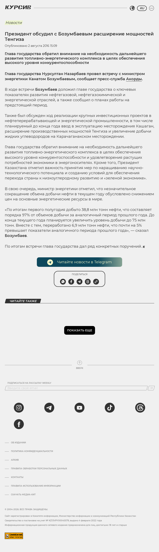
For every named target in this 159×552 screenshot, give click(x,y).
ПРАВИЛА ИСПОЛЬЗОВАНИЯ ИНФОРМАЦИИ (36, 486)
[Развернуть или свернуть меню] (151, 8)
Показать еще (79, 330)
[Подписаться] (151, 388)
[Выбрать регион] (132, 8)
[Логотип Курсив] (18, 7)
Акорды (134, 79)
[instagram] (19, 408)
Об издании (18, 442)
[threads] (140, 408)
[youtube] (79, 408)
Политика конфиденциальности (32, 451)
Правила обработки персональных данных (39, 468)
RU (142, 8)
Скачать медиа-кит (23, 494)
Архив (15, 460)
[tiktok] (110, 408)
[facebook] (19, 424)
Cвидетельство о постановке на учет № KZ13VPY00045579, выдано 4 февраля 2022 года (53, 520)
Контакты (17, 477)
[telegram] (49, 408)
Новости (13, 22)
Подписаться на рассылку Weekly (29, 383)
